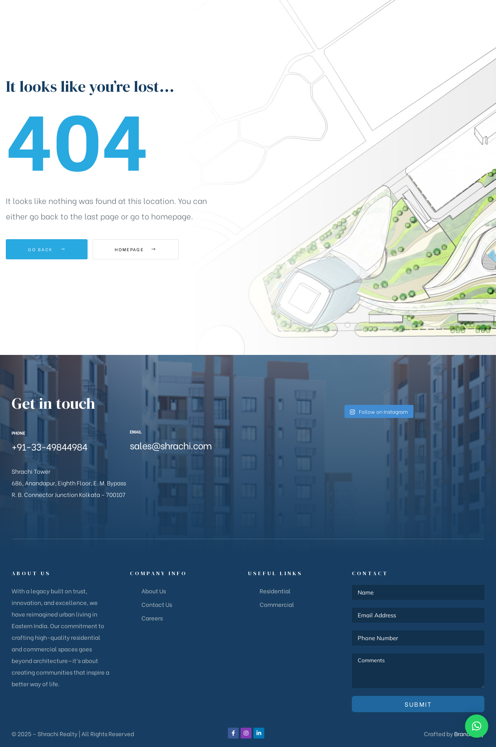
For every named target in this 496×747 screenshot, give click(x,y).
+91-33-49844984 (49, 446)
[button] (458, 16)
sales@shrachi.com (171, 445)
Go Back (46, 249)
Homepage (135, 249)
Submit (418, 703)
